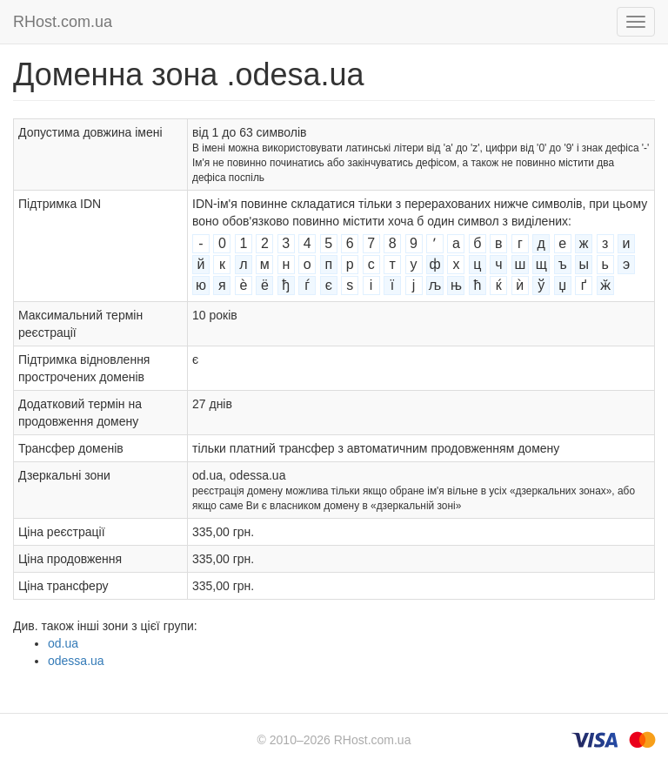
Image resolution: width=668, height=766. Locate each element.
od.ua (63, 643)
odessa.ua (76, 661)
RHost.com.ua (62, 21)
